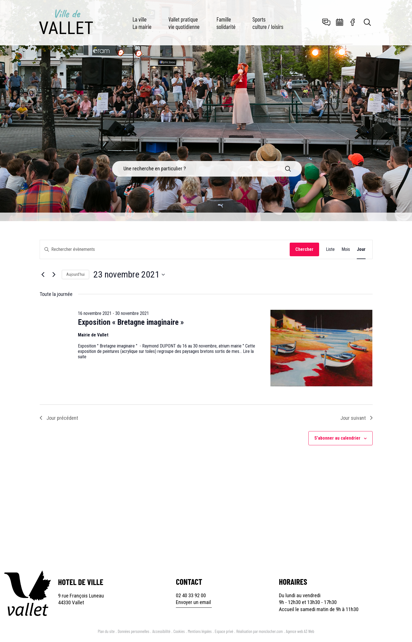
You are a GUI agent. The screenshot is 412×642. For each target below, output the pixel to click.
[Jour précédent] (43, 274)
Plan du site (106, 631)
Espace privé (224, 631)
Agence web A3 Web (300, 631)
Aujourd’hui (75, 274)
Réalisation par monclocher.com (259, 631)
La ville (142, 23)
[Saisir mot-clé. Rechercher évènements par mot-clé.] (165, 249)
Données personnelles (133, 631)
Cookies (179, 631)
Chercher (304, 249)
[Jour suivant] (54, 274)
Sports (268, 23)
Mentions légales (200, 631)
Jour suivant (356, 418)
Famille (226, 23)
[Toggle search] (367, 22)
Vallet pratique (184, 23)
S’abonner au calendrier (337, 438)
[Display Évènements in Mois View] (345, 249)
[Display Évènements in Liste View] (330, 249)
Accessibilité (161, 631)
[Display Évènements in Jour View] (361, 249)
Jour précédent (59, 418)
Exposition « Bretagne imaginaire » (131, 322)
